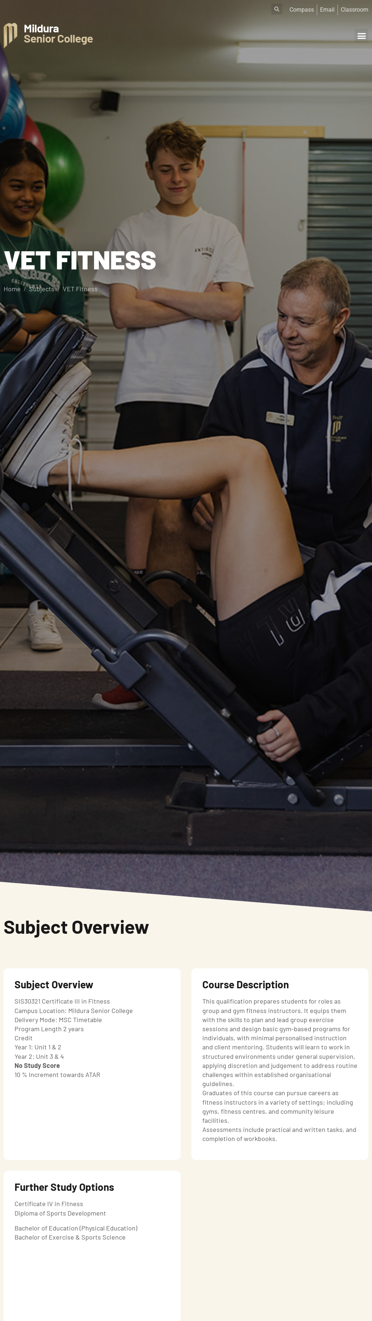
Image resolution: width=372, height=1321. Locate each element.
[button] (361, 36)
